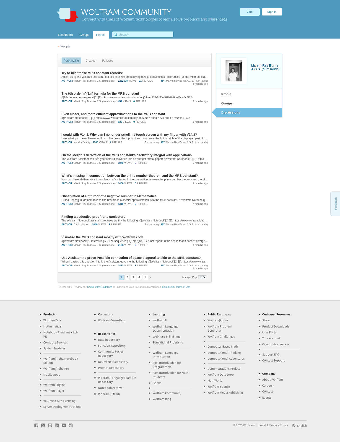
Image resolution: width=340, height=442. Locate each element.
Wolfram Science (219, 387)
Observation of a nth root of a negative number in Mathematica (109, 196)
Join (250, 11)
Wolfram (249, 425)
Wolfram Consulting (111, 320)
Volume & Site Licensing (59, 401)
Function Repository (112, 345)
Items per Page (190, 277)
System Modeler (54, 348)
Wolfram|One (52, 320)
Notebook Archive (110, 388)
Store (266, 320)
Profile (226, 94)
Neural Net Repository (113, 362)
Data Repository (109, 340)
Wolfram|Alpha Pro (56, 369)
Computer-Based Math (223, 346)
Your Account (271, 338)
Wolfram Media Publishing (225, 392)
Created (91, 60)
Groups (227, 103)
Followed (107, 60)
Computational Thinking (224, 353)
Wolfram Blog (162, 399)
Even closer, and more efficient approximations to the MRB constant (113, 114)
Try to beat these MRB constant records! (92, 73)
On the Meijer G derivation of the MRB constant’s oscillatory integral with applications (127, 155)
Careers (267, 385)
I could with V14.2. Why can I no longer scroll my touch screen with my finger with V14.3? (129, 134)
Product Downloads (275, 326)
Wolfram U (160, 320)
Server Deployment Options (62, 407)
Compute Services (55, 342)
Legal (262, 425)
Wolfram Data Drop (221, 374)
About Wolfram (272, 379)
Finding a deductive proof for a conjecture (93, 216)
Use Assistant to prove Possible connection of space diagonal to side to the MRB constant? (131, 258)
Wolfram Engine (54, 385)
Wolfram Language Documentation (165, 328)
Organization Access (275, 344)
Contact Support (273, 360)
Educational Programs (168, 342)
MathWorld (215, 380)
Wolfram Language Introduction (165, 355)
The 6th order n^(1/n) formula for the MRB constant (100, 93)
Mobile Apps (51, 374)
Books (157, 383)
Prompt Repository (111, 368)
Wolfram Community (167, 393)
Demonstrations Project (224, 369)
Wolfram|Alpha (218, 320)
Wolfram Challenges (221, 336)
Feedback (335, 203)
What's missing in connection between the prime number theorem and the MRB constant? (130, 175)
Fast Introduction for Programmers (167, 365)
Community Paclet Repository (110, 353)
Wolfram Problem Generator (220, 328)
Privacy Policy (278, 425)
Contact (267, 391)
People (64, 46)
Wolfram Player (53, 391)
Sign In (272, 11)
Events (266, 397)
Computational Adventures (226, 358)
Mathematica (52, 326)
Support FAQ (270, 354)
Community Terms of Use (176, 287)
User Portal (270, 332)
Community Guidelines (99, 287)
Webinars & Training (166, 336)
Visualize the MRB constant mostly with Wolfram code (103, 237)
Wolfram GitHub (109, 394)
